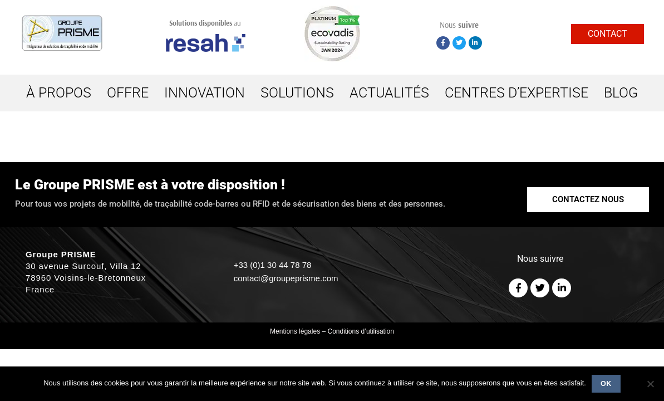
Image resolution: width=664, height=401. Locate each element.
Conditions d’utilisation (361, 331)
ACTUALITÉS (389, 93)
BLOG (621, 93)
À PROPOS (58, 93)
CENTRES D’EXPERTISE (516, 93)
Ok (606, 384)
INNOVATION (204, 93)
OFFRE (128, 93)
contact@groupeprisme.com (286, 278)
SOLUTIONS (297, 93)
